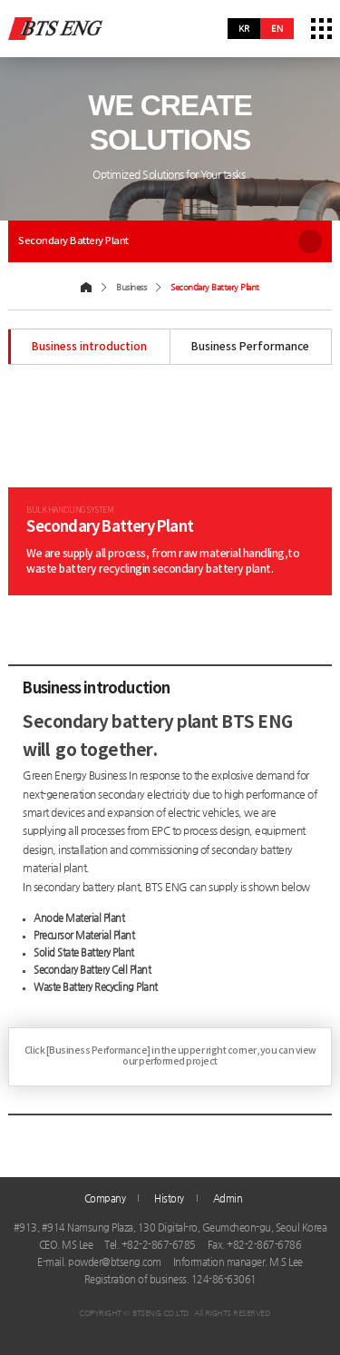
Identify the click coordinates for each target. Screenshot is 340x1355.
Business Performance (250, 346)
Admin (228, 1198)
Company (105, 1198)
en (277, 29)
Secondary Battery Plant (170, 241)
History (169, 1198)
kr (243, 29)
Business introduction (89, 346)
